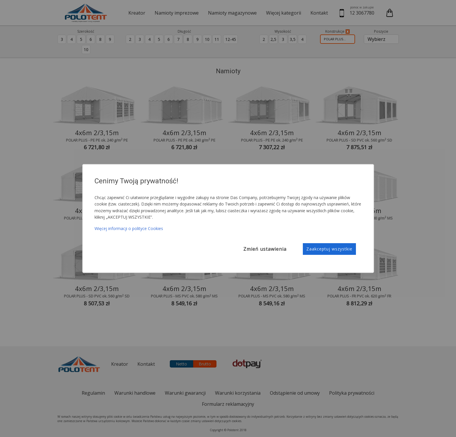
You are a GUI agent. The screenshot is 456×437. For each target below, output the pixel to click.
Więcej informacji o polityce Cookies (129, 228)
